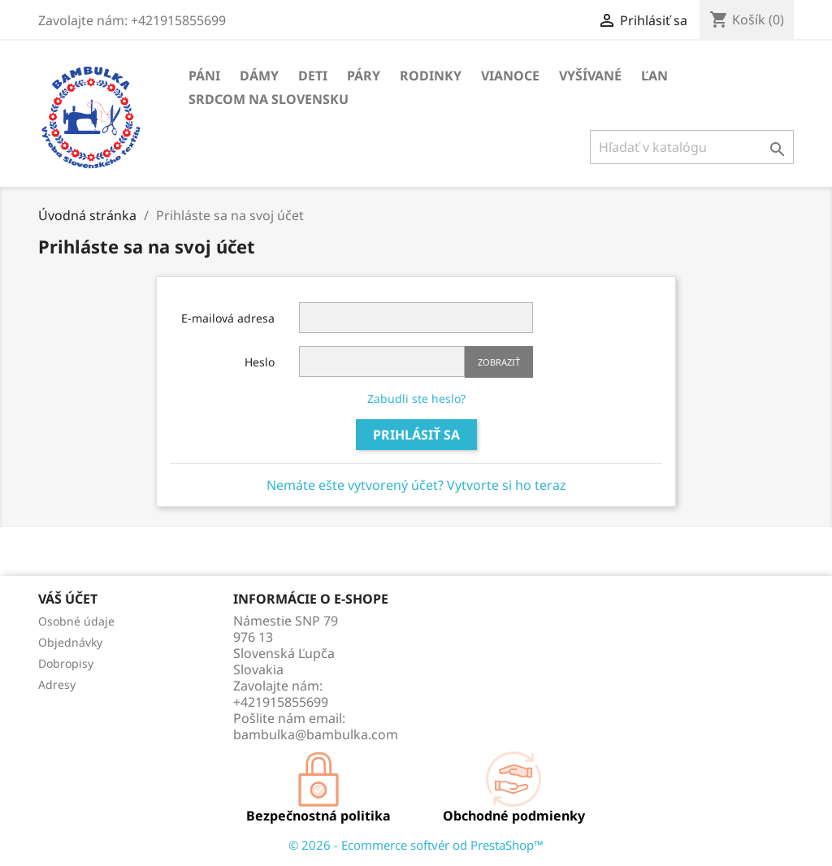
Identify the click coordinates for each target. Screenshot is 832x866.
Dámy (259, 75)
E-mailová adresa (228, 318)
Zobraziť (499, 362)
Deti (312, 75)
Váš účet (68, 599)
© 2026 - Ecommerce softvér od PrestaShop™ (416, 845)
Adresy (57, 684)
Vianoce (510, 75)
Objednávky (70, 642)
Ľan (654, 75)
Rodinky (431, 75)
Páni (204, 75)
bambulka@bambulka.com (315, 734)
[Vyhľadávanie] (692, 147)
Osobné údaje (76, 621)
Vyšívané (590, 75)
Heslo (260, 362)
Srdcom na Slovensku (268, 99)
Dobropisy (65, 663)
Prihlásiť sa (416, 435)
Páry (363, 75)
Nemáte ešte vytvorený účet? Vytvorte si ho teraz (416, 485)
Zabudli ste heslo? (416, 398)
